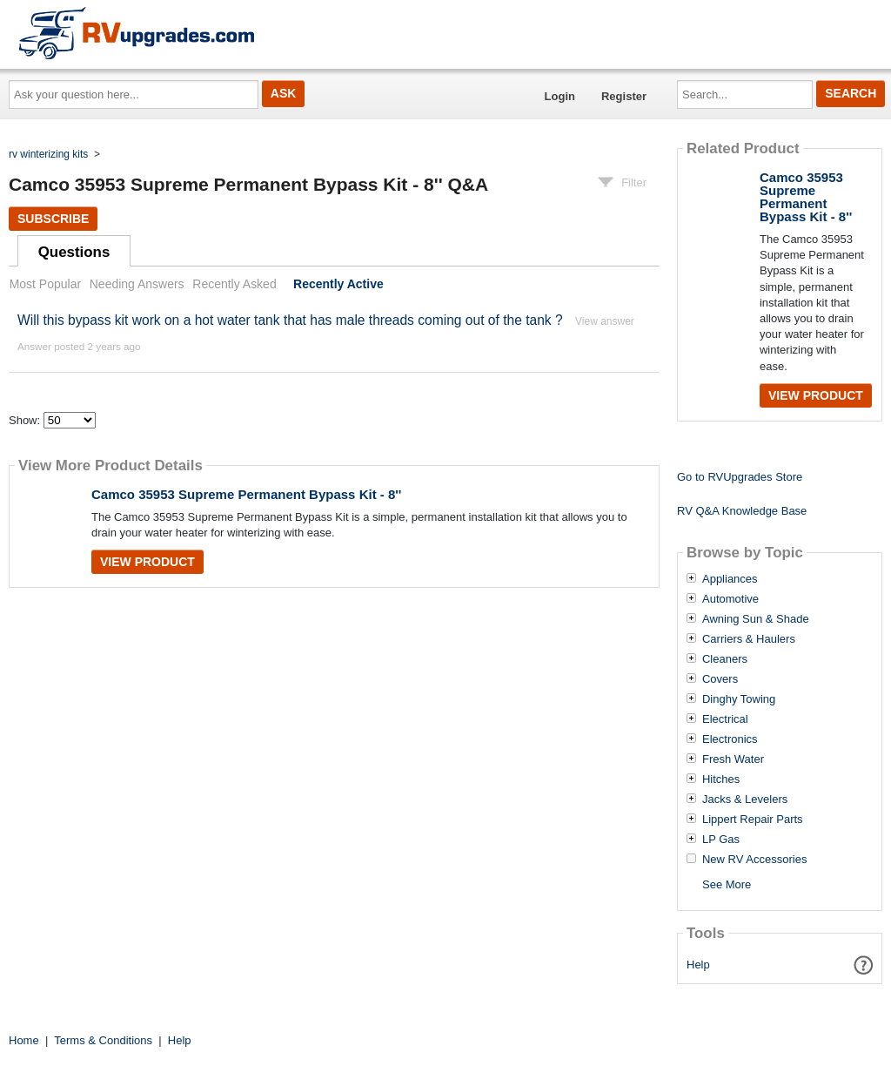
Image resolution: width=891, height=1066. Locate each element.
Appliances (730, 579)
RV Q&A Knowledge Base (742, 510)
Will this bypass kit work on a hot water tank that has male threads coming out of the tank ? (290, 320)
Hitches (721, 779)
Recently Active (338, 284)
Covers (720, 679)
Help (698, 964)
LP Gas (721, 839)
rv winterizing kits (48, 154)
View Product (147, 562)
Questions (74, 252)
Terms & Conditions (103, 1040)
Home (24, 1040)
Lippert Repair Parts (752, 819)
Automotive (730, 599)
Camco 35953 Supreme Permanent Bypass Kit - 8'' (246, 494)
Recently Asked (234, 284)
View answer (604, 321)
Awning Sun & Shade (755, 619)
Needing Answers (137, 284)
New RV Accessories (754, 859)
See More (726, 884)
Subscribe (53, 219)
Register (623, 96)
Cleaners (724, 659)
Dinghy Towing (738, 699)
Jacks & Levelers (744, 799)
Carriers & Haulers (748, 639)
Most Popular (45, 284)
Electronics (730, 739)
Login (560, 96)
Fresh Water (733, 759)
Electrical (725, 719)
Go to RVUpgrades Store (739, 476)
